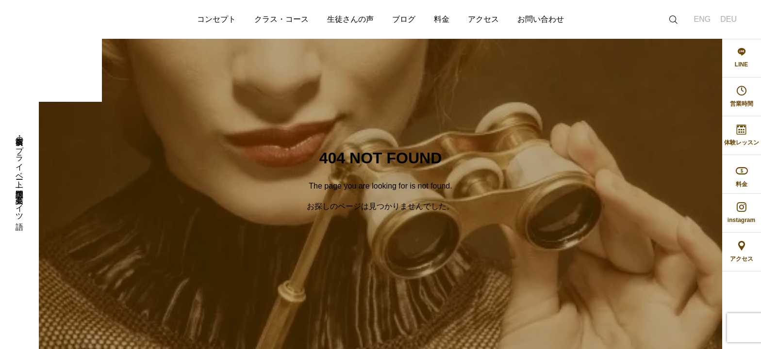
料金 (441, 19)
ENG (702, 19)
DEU (728, 19)
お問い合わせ (540, 19)
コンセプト (216, 19)
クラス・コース (281, 19)
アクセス (483, 19)
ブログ (403, 19)
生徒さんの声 (350, 19)
